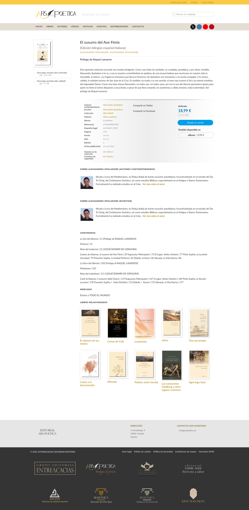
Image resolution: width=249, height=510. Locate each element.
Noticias (88, 26)
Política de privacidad (163, 451)
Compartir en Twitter (143, 105)
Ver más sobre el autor (153, 184)
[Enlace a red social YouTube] (205, 26)
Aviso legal (127, 451)
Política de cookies (142, 451)
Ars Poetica (108, 156)
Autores (62, 26)
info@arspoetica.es (187, 430)
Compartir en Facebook (144, 111)
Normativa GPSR (206, 451)
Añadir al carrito (195, 122)
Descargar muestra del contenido (52, 73)
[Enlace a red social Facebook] (199, 26)
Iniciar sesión (208, 2)
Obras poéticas (110, 117)
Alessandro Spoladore (94, 52)
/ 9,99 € (196, 135)
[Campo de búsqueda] (193, 14)
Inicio (39, 26)
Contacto (138, 26)
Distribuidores (119, 26)
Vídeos (75, 26)
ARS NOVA (108, 113)
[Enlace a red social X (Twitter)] (193, 26)
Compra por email (178, 2)
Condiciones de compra (185, 451)
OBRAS (50, 26)
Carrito (194, 2)
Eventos (102, 26)
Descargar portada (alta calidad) (52, 82)
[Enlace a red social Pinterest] (211, 26)
